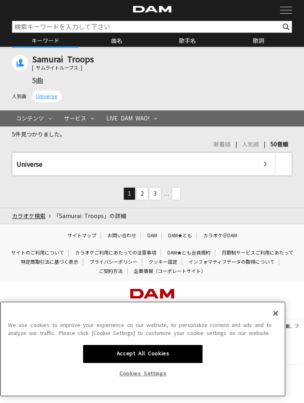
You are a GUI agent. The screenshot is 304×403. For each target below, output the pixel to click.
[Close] (275, 374)
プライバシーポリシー (113, 262)
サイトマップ (82, 235)
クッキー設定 (163, 262)
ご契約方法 (111, 271)
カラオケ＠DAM (220, 235)
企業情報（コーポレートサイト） (170, 271)
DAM (152, 235)
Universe (47, 96)
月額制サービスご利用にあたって (257, 253)
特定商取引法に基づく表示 (49, 262)
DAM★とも (180, 235)
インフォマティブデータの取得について (231, 262)
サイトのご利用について (37, 253)
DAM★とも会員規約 (189, 253)
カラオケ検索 (29, 216)
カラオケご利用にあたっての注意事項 (115, 253)
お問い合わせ (121, 235)
